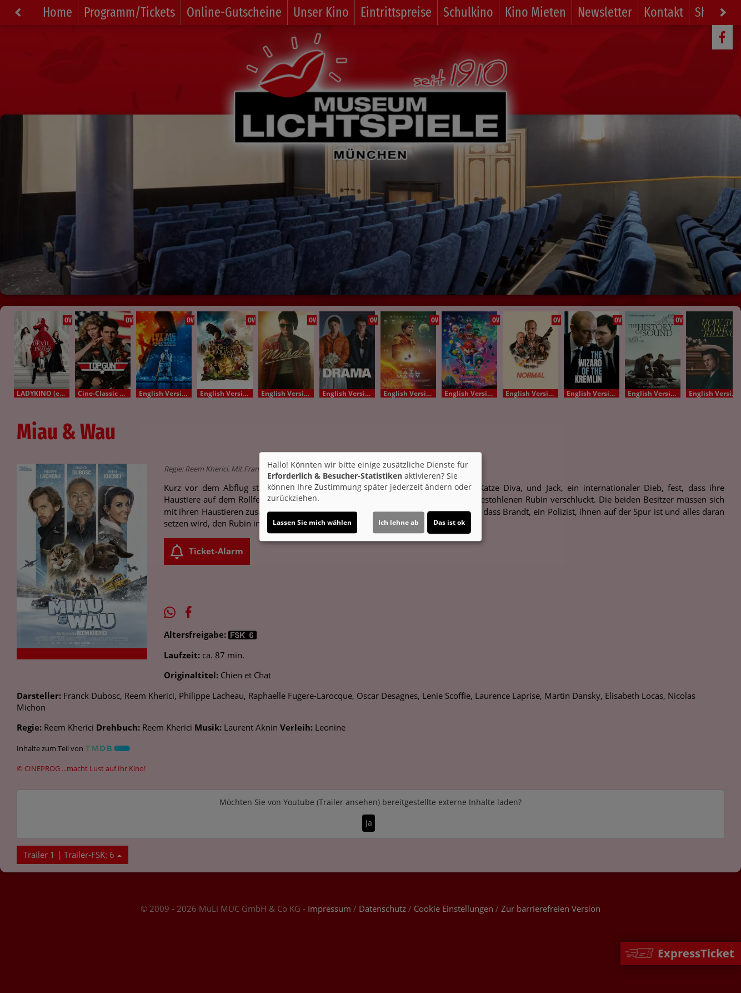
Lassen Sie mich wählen (312, 522)
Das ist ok (449, 522)
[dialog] (370, 496)
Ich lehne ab (398, 522)
